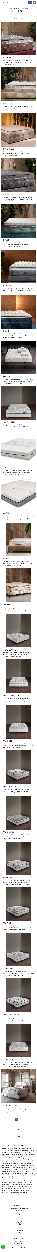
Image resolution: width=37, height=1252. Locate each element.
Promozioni (18, 1234)
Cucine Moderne (18, 1229)
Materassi (25, 8)
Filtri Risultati (18, 18)
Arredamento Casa (18, 1238)
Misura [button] (19, 1130)
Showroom (18, 1220)
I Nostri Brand (18, 1221)
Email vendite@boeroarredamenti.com (18, 1208)
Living (18, 1232)
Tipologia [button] (18, 1133)
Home (10, 8)
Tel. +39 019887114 (18, 1207)
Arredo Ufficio (18, 1241)
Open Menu (34, 2)
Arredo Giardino (18, 1243)
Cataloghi (18, 1223)
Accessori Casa (17, 8)
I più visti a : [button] (18, 1136)
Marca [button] (18, 1126)
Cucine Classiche (18, 1230)
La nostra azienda (18, 1218)
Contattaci (18, 1224)
